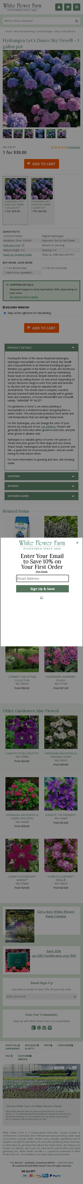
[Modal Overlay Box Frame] (41, 592)
